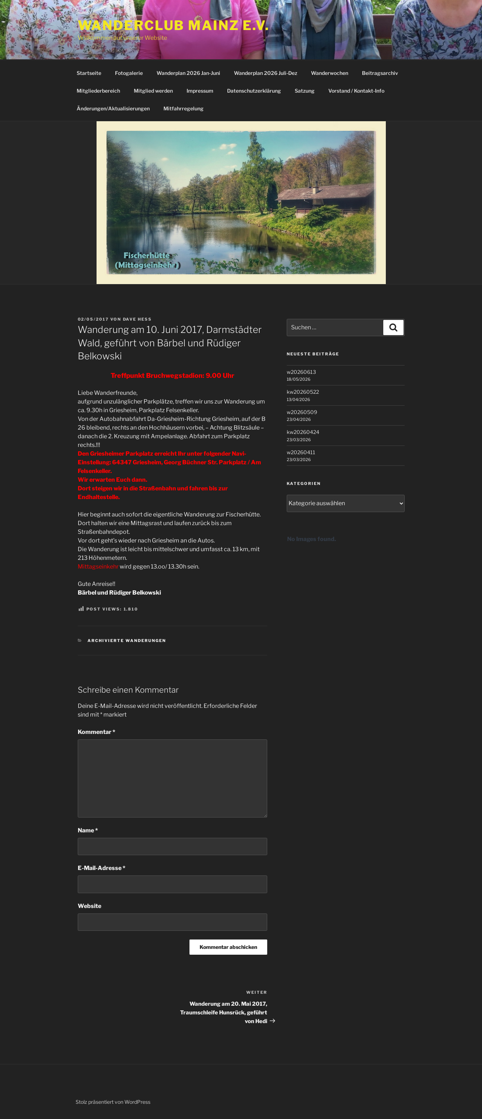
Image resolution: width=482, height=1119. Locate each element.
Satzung (305, 91)
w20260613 (301, 372)
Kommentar (96, 732)
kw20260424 (303, 432)
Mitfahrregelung (183, 108)
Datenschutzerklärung (254, 91)
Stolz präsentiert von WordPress (113, 1102)
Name (88, 830)
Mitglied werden (153, 91)
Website (89, 906)
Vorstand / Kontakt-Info (356, 91)
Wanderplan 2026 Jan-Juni (188, 73)
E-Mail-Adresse (101, 868)
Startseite (89, 73)
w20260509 (302, 412)
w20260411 (301, 452)
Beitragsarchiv (380, 73)
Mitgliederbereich (98, 91)
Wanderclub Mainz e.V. (174, 25)
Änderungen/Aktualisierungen (113, 108)
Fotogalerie (129, 73)
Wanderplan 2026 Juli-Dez (265, 73)
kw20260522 (303, 392)
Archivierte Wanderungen (127, 640)
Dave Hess (137, 319)
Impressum (200, 91)
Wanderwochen (329, 73)
